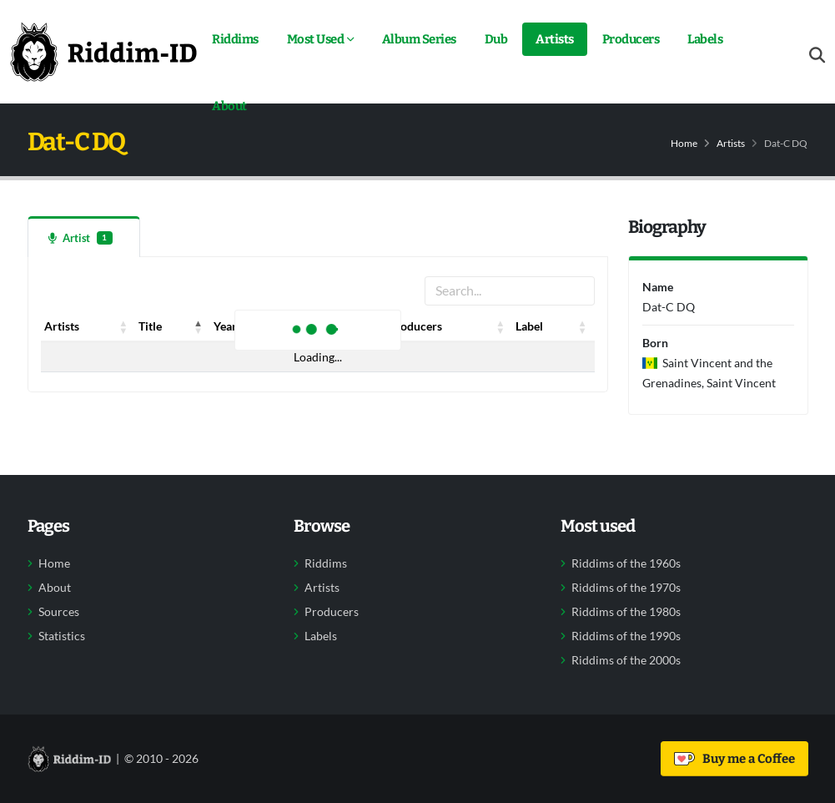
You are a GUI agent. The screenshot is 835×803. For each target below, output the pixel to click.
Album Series (419, 39)
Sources (58, 612)
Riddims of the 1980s (626, 612)
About (229, 106)
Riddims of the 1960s (626, 563)
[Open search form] (817, 55)
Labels (704, 39)
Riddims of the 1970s (626, 587)
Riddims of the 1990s (626, 636)
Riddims (235, 39)
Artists (555, 39)
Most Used (316, 39)
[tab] (84, 236)
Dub (496, 39)
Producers (631, 39)
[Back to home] (103, 52)
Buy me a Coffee (734, 758)
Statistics (61, 636)
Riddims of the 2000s (626, 660)
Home (684, 143)
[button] (123, 326)
